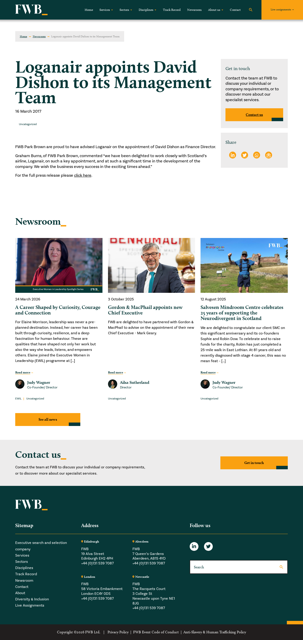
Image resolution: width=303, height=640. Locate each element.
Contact (235, 10)
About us (214, 10)
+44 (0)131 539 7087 (97, 563)
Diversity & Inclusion (32, 599)
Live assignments (281, 9)
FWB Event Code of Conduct (156, 632)
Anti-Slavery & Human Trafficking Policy (214, 632)
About (20, 593)
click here (82, 175)
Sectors (124, 10)
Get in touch (254, 463)
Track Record (172, 10)
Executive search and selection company (41, 545)
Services (104, 10)
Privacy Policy (118, 632)
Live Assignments (29, 605)
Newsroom (194, 10)
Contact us (254, 114)
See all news (48, 419)
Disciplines (146, 10)
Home (89, 10)
